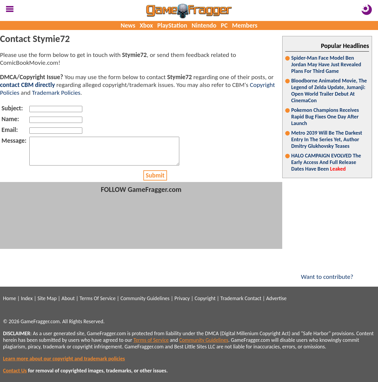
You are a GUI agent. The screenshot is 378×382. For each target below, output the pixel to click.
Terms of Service (151, 340)
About (68, 298)
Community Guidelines (144, 298)
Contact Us (15, 370)
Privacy (182, 298)
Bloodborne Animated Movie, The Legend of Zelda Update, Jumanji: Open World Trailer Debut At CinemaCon (329, 90)
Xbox (146, 25)
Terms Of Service (98, 298)
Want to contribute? (327, 273)
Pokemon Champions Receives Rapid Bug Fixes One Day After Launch (325, 117)
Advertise (276, 298)
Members (244, 25)
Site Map (47, 298)
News (128, 25)
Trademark (231, 298)
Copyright (205, 298)
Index (27, 298)
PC (224, 25)
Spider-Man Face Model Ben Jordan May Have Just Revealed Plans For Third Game (326, 64)
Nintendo (204, 25)
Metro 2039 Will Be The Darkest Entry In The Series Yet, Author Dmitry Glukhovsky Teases (326, 139)
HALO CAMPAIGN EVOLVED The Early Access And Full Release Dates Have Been (326, 162)
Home (9, 298)
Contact (253, 298)
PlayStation (172, 25)
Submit (155, 181)
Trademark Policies (56, 93)
